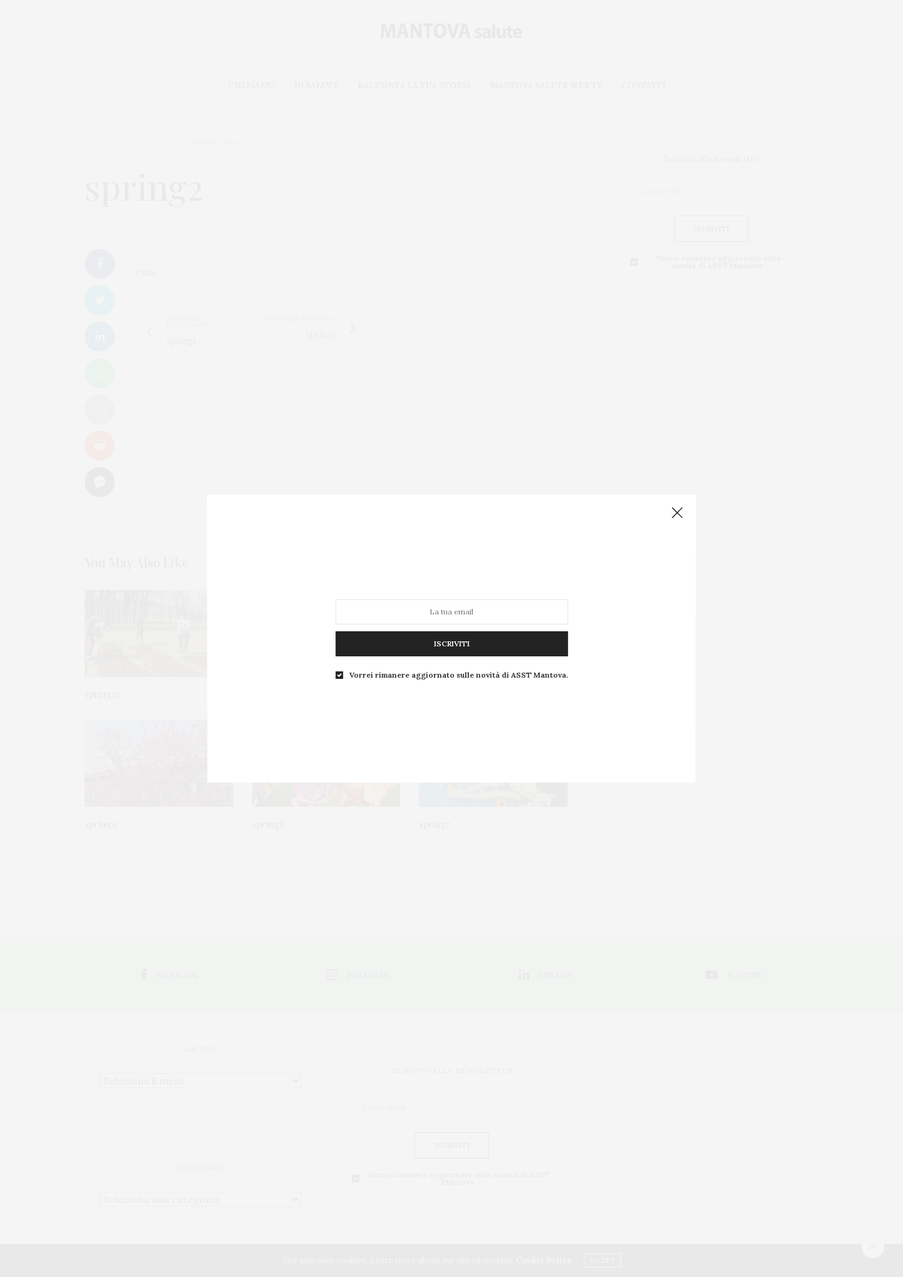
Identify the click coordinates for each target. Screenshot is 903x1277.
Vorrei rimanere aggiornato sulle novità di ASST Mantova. (457, 650)
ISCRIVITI (451, 625)
